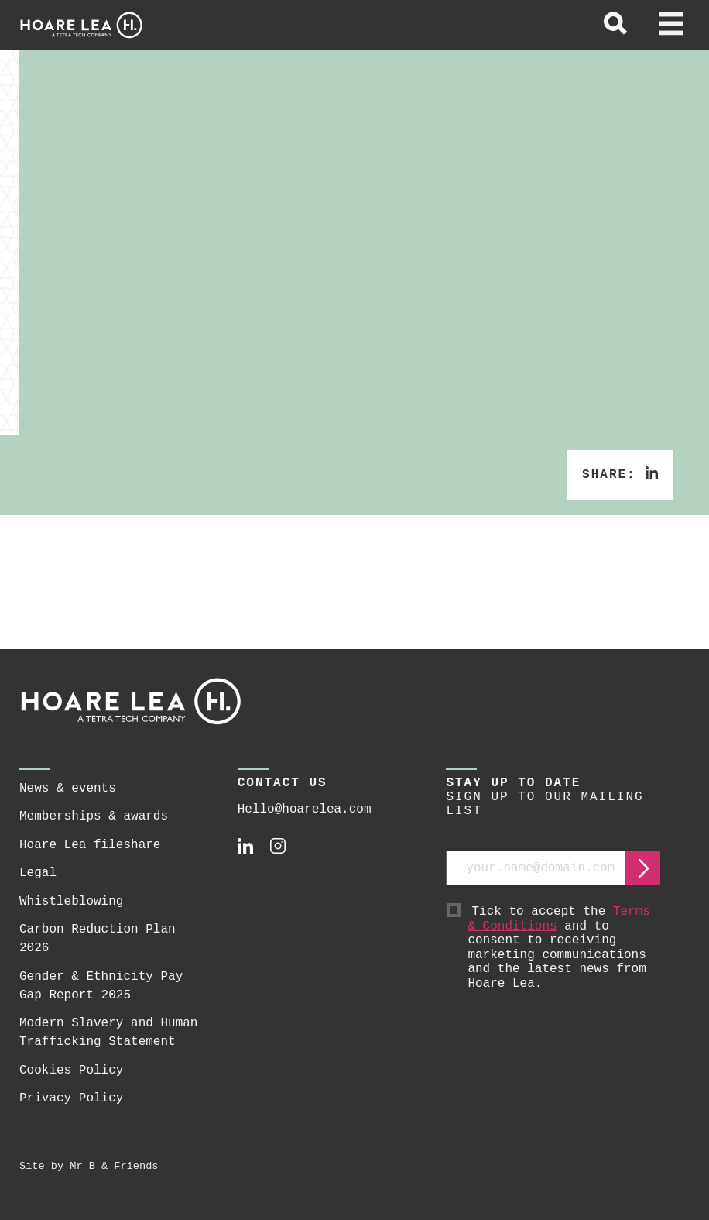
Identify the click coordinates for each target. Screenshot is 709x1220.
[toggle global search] (615, 25)
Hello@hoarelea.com (305, 809)
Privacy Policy (71, 1098)
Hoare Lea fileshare (89, 845)
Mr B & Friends (114, 1166)
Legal (38, 873)
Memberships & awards (93, 816)
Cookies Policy (71, 1070)
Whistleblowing (71, 902)
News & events (67, 789)
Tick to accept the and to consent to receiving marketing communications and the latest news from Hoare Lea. (564, 948)
